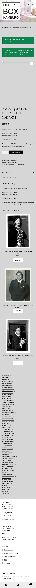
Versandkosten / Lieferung (12, 553)
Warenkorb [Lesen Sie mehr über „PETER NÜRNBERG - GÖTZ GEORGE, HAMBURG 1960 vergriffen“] (18, 310)
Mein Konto (6, 585)
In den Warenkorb (16, 152)
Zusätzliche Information (9, 177)
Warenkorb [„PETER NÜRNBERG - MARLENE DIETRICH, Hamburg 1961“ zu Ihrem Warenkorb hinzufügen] (18, 260)
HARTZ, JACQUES (14, 27)
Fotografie (12, 164)
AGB (5, 560)
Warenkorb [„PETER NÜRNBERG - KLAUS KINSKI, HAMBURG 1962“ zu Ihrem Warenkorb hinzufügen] (18, 363)
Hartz (17, 164)
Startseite (6, 27)
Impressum (7, 563)
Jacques (21, 164)
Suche (18, 585)
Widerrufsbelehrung (10, 556)
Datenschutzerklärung (8, 576)
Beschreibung (6, 172)
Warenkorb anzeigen (24, 50)
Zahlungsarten (8, 550)
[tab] (18, 172)
